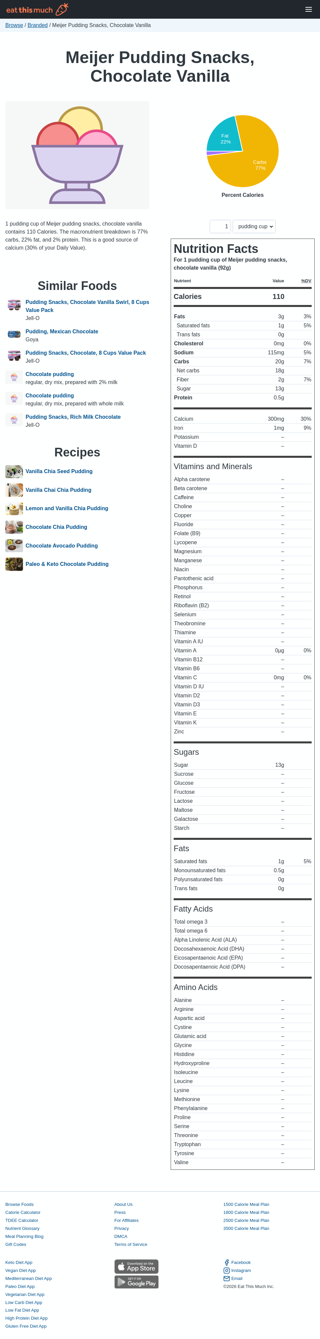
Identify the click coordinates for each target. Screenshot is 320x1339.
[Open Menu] (309, 9)
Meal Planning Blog (24, 1236)
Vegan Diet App (20, 1270)
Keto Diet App (18, 1262)
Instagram (237, 1270)
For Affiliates (126, 1220)
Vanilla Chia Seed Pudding (59, 471)
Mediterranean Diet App (28, 1278)
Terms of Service (130, 1244)
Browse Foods (19, 1204)
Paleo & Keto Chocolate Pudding (67, 564)
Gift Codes (15, 1244)
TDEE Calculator (21, 1220)
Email (232, 1278)
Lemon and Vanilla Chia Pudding (67, 509)
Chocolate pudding (50, 374)
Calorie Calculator (22, 1212)
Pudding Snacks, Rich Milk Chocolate (73, 417)
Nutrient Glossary (22, 1228)
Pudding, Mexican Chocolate (62, 331)
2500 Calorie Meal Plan (246, 1220)
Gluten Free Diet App (26, 1326)
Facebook (237, 1262)
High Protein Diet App (26, 1318)
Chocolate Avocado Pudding (62, 546)
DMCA (120, 1236)
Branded (38, 25)
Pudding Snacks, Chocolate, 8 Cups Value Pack (86, 353)
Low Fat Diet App (22, 1310)
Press (120, 1212)
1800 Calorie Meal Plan (246, 1212)
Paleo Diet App (20, 1286)
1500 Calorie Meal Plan (246, 1204)
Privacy (121, 1228)
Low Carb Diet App (23, 1302)
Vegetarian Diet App (24, 1294)
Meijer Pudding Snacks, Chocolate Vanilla (160, 66)
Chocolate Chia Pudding (56, 527)
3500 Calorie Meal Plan (246, 1228)
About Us (123, 1204)
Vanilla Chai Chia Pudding (58, 490)
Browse (14, 25)
